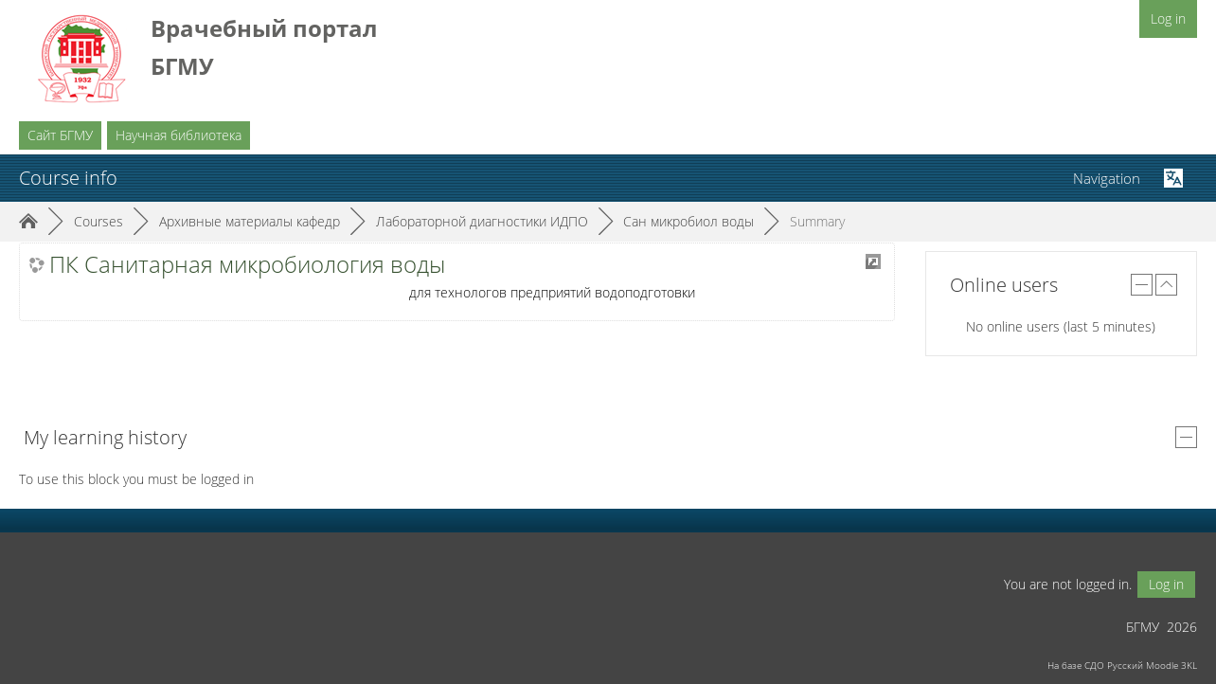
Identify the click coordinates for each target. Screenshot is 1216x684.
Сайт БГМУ (60, 135)
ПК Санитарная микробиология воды (247, 264)
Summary (817, 221)
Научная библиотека (178, 135)
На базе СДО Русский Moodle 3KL (1122, 665)
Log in (1168, 18)
